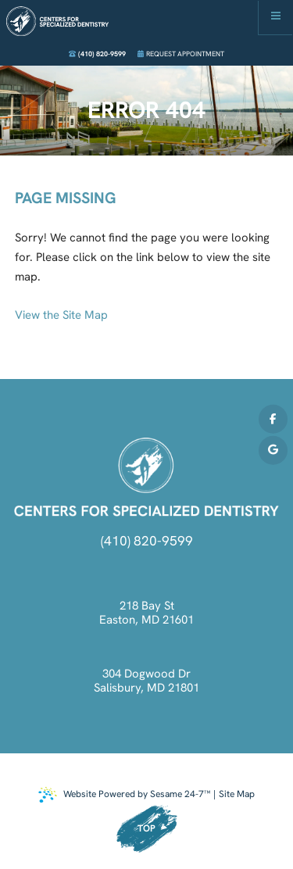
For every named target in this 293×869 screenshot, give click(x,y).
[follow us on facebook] (273, 419)
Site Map (237, 794)
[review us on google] (273, 450)
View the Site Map (61, 315)
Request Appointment (181, 54)
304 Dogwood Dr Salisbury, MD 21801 (146, 681)
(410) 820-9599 (97, 54)
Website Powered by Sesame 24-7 (124, 795)
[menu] (276, 17)
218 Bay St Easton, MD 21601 (146, 613)
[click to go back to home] (147, 477)
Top (146, 828)
